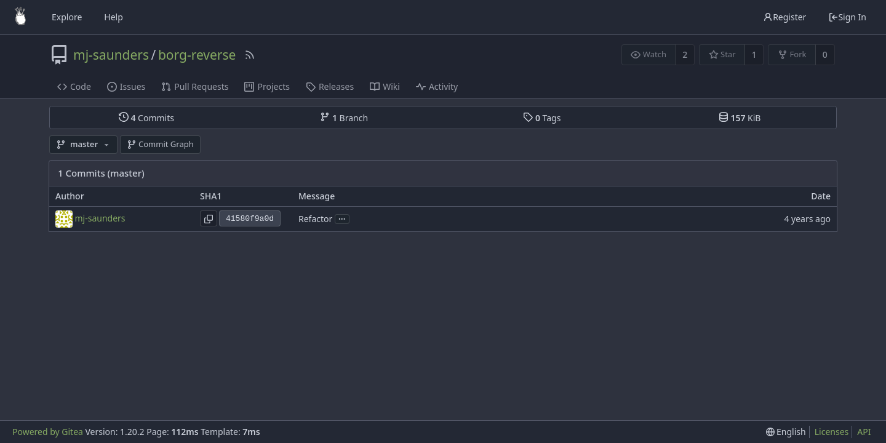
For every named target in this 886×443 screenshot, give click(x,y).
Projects (266, 86)
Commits (146, 117)
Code (74, 86)
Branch (344, 117)
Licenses (832, 431)
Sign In (847, 17)
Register (784, 17)
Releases (330, 86)
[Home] (20, 17)
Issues (126, 86)
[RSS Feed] (249, 54)
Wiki (385, 86)
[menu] (786, 432)
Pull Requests (194, 86)
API (864, 431)
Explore (67, 17)
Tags (542, 117)
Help (113, 17)
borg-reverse (197, 55)
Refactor (315, 219)
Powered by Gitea (47, 431)
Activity (437, 86)
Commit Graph (160, 144)
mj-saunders (111, 55)
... (342, 218)
